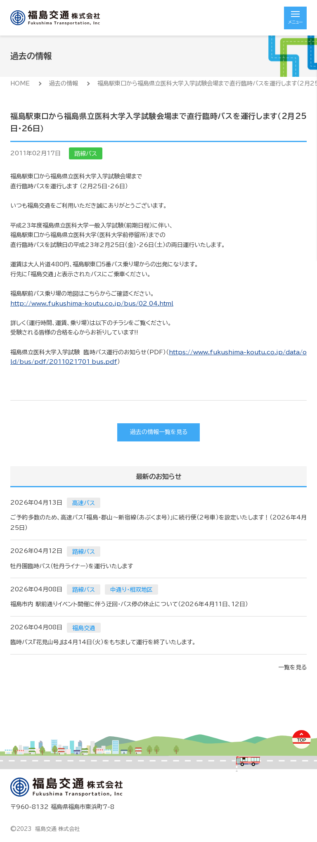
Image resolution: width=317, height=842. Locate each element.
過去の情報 (63, 83)
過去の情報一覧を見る (158, 432)
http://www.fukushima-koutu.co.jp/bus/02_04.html (91, 303)
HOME (20, 83)
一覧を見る (292, 667)
